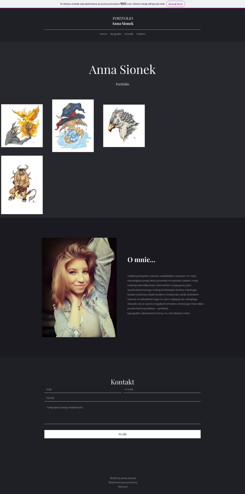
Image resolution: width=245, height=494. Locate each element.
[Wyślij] (122, 434)
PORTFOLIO (123, 18)
